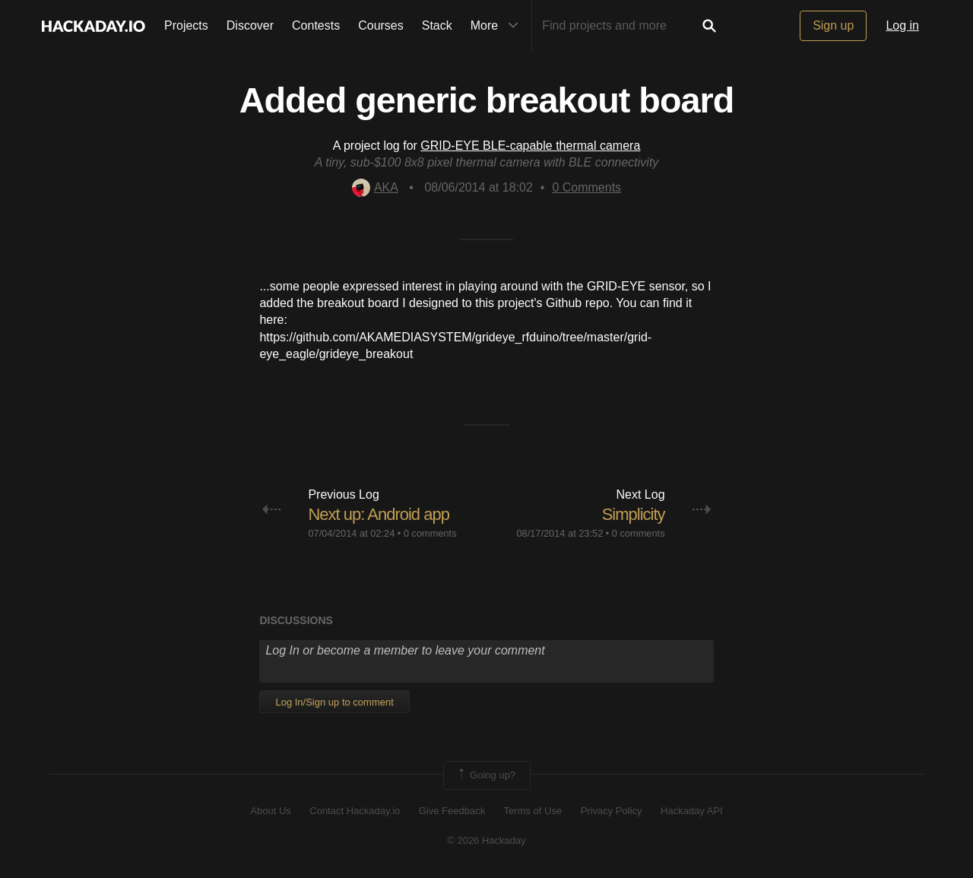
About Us (270, 810)
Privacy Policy (611, 810)
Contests (316, 25)
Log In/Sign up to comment (334, 702)
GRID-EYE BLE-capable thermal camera (530, 145)
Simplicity (633, 514)
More (498, 26)
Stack (437, 25)
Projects (186, 25)
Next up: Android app (378, 514)
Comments (586, 187)
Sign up (833, 25)
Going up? (485, 775)
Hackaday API (692, 810)
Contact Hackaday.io (354, 810)
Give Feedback (452, 810)
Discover (250, 25)
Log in (902, 25)
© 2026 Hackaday (486, 840)
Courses (381, 25)
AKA (375, 187)
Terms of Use (533, 810)
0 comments (430, 533)
